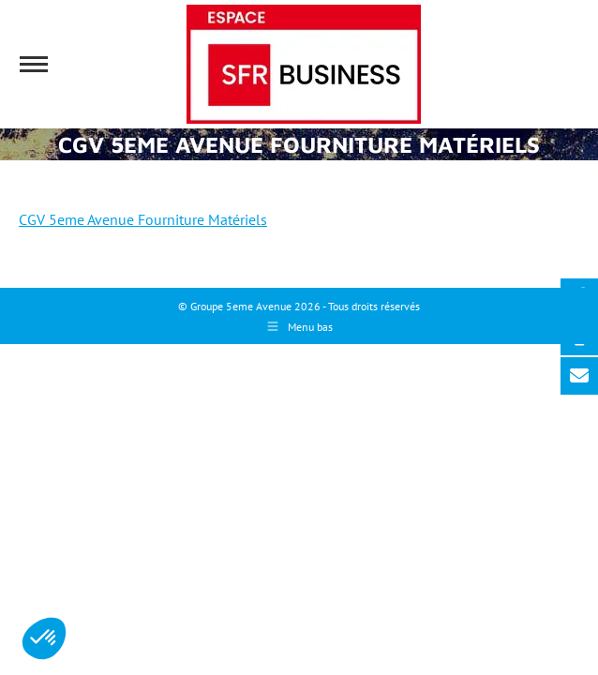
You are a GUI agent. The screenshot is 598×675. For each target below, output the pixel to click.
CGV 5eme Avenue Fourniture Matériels (143, 219)
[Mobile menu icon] (34, 64)
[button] (44, 638)
